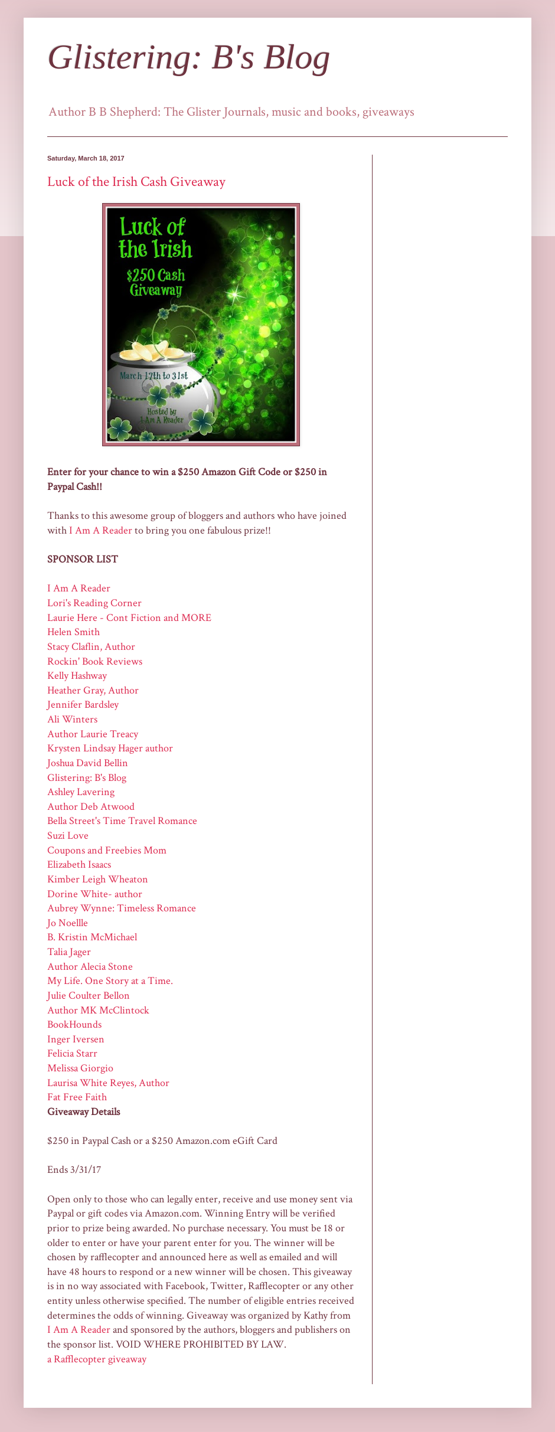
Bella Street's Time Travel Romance (122, 821)
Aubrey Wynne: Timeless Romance (121, 908)
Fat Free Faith (77, 1097)
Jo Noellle (67, 923)
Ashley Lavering (81, 792)
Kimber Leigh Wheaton (97, 879)
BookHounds (74, 1024)
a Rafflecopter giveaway (96, 1359)
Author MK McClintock (98, 1010)
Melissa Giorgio (80, 1068)
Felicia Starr (72, 1053)
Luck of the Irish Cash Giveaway (136, 181)
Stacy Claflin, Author (91, 646)
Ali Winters (72, 719)
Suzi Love (68, 835)
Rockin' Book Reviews (94, 661)
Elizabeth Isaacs (79, 864)
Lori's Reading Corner (94, 603)
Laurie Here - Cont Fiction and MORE (129, 618)
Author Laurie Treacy (92, 734)
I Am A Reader (100, 530)
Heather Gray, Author (93, 690)
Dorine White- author (94, 894)
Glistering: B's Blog (188, 56)
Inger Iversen (76, 1039)
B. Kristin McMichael (92, 937)
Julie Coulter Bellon (88, 995)
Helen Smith (73, 632)
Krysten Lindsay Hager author (110, 748)
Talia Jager (69, 952)
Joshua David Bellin (87, 763)
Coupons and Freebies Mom (106, 850)
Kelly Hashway (77, 675)
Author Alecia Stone (90, 966)
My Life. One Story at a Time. (110, 981)
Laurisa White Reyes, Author (108, 1083)
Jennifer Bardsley (83, 704)
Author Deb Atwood (91, 806)
